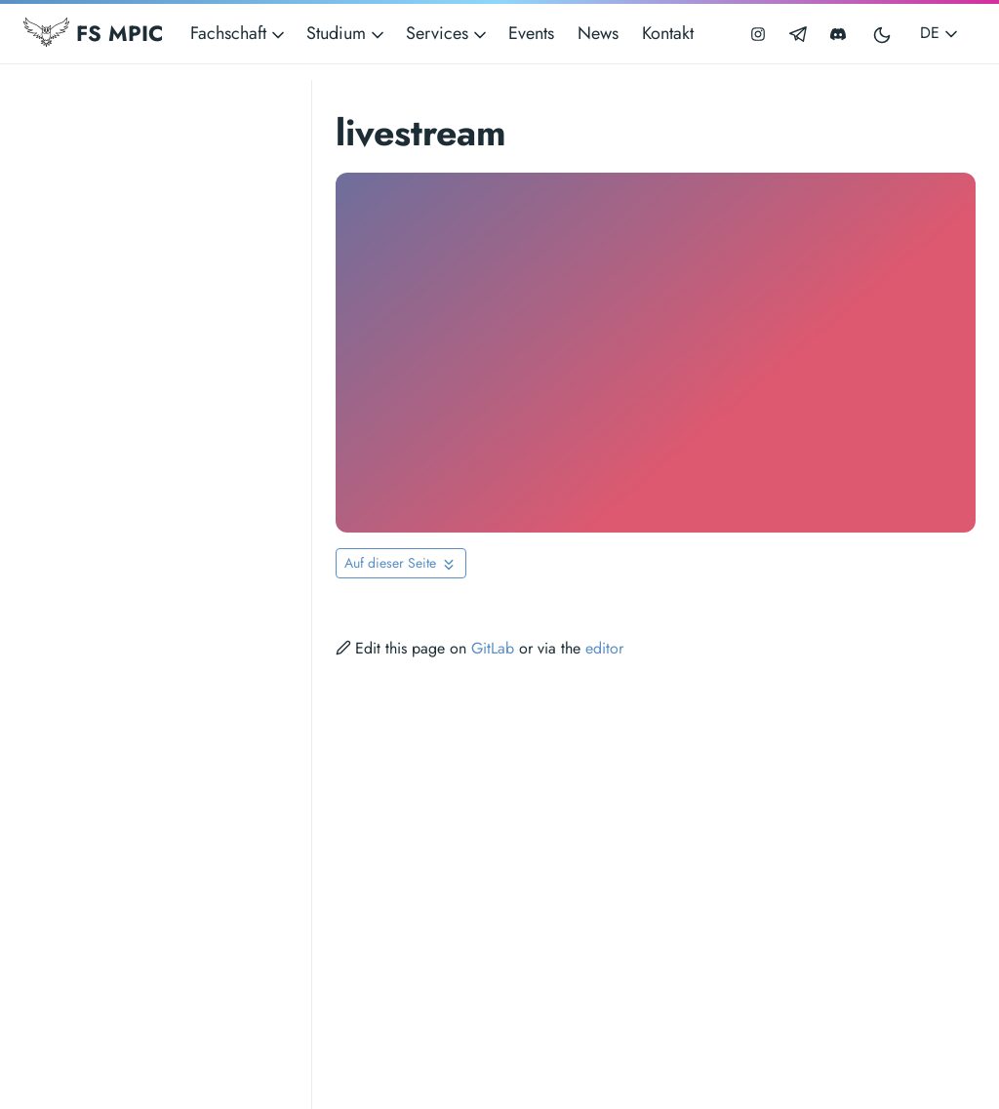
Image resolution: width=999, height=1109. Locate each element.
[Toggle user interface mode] (883, 34)
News (598, 33)
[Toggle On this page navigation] (401, 563)
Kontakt (668, 33)
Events (531, 33)
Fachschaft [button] (239, 33)
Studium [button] (346, 33)
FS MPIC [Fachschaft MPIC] (93, 33)
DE (940, 32)
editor (604, 648)
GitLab (492, 648)
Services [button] (448, 33)
